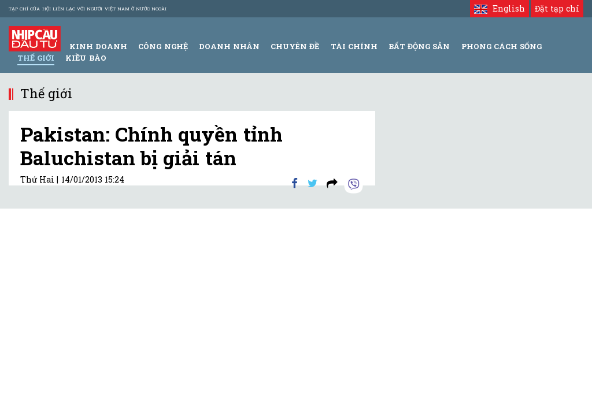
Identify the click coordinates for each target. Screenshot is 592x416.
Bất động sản (419, 46)
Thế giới (35, 58)
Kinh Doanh (98, 46)
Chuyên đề (295, 46)
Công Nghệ (162, 46)
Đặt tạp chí (557, 8)
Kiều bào (85, 58)
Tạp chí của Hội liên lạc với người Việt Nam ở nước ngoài (87, 9)
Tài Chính (354, 46)
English (499, 8)
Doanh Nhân (229, 46)
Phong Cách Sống (501, 46)
